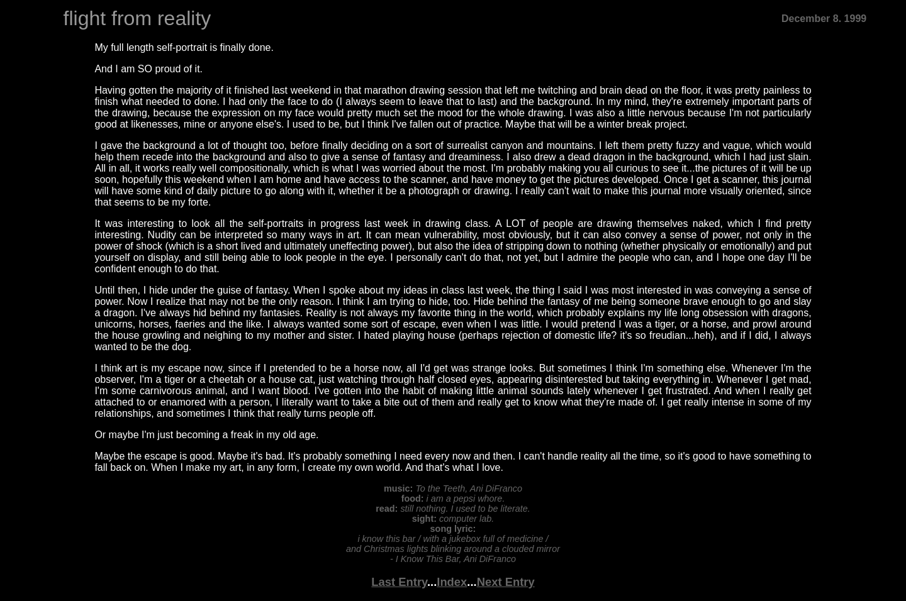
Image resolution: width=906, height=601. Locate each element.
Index (452, 581)
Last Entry (399, 581)
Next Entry (506, 581)
